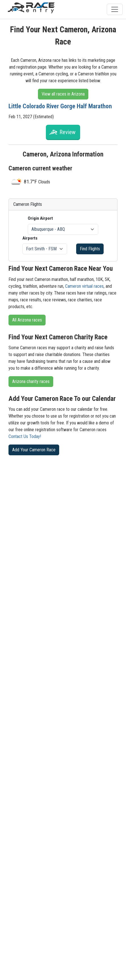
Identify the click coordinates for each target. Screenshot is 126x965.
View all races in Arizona (63, 94)
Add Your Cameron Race (33, 449)
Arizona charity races (31, 381)
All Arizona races (27, 320)
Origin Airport (40, 218)
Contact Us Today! (24, 436)
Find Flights (90, 248)
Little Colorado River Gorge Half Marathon (60, 106)
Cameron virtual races (84, 286)
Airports (29, 238)
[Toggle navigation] (115, 9)
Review (67, 132)
